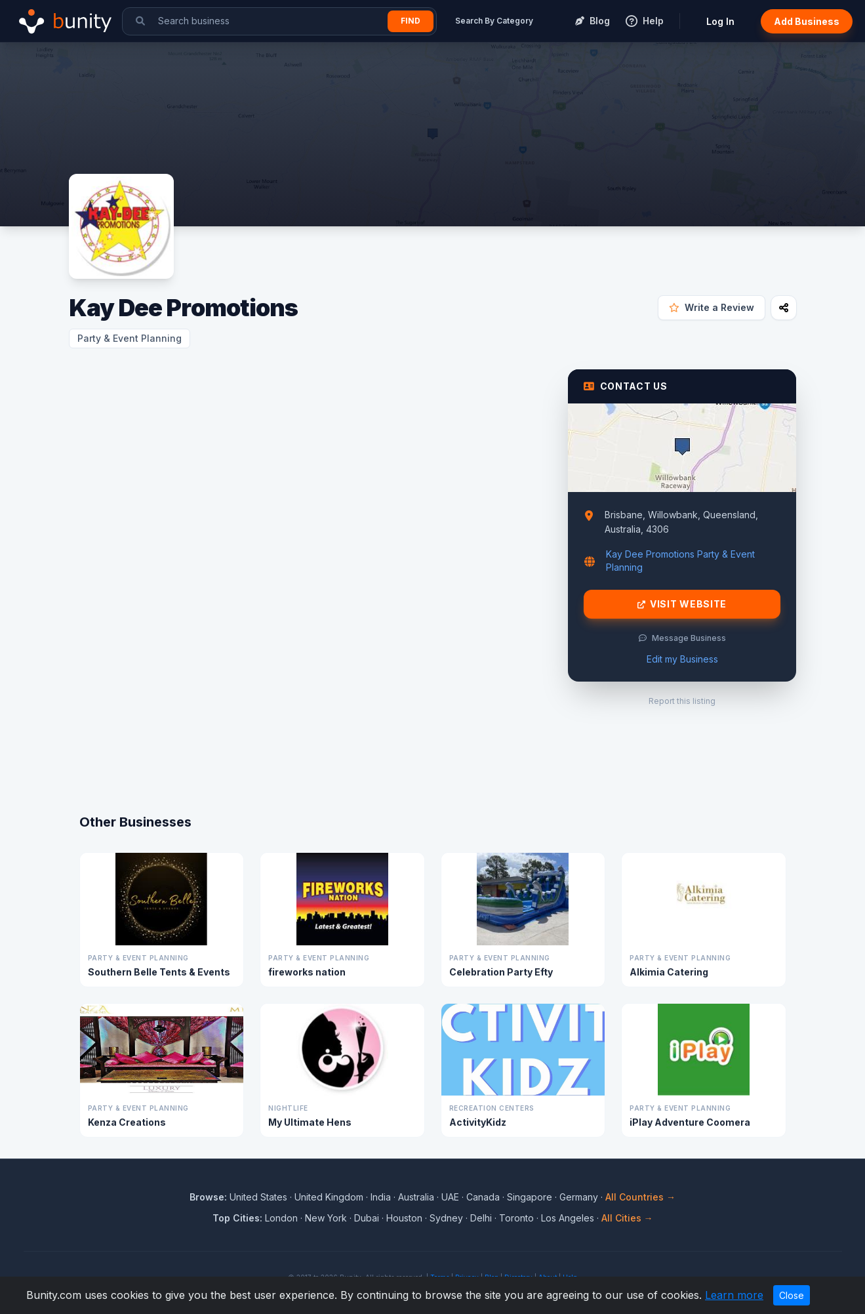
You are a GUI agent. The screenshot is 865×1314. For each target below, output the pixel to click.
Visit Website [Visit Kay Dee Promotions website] (682, 604)
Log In (720, 21)
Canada (483, 1196)
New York (326, 1217)
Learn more (734, 1295)
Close (791, 1295)
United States (258, 1196)
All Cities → (627, 1217)
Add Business (806, 21)
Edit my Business (682, 659)
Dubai (366, 1217)
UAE (450, 1196)
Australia (416, 1196)
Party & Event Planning (129, 338)
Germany (578, 1196)
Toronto (516, 1217)
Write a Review (711, 307)
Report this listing (682, 701)
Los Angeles (567, 1217)
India (381, 1196)
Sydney (446, 1217)
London (281, 1217)
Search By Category (494, 21)
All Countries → (640, 1196)
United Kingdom (328, 1196)
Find (410, 21)
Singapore (529, 1196)
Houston (404, 1217)
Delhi (481, 1217)
